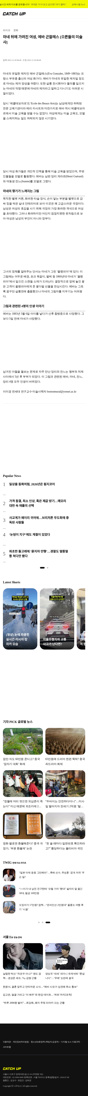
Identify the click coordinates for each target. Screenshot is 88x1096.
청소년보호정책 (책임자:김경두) (45, 1042)
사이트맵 (7, 1047)
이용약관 (7, 1042)
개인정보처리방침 (21, 1042)
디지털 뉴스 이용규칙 (70, 1042)
